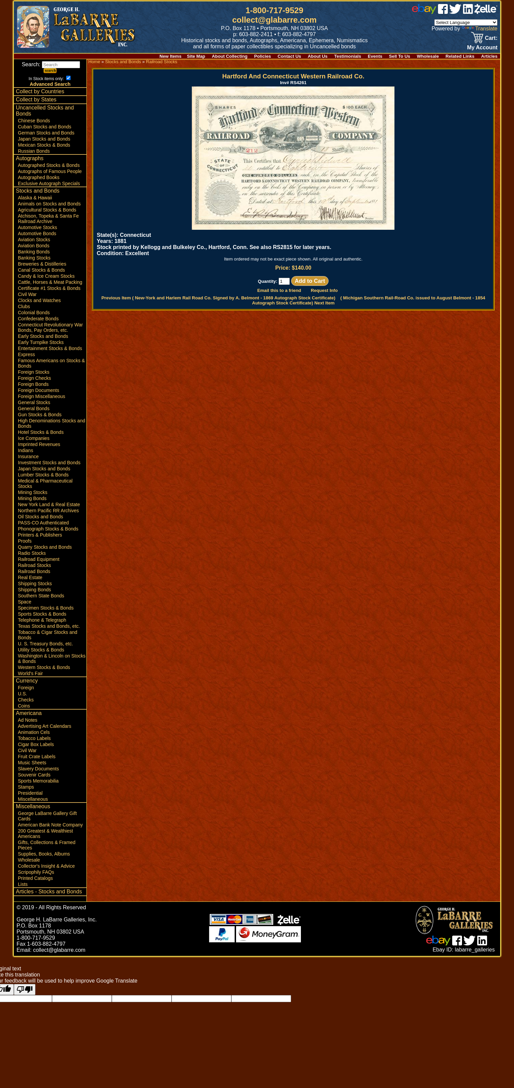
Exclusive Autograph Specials (49, 183)
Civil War (27, 294)
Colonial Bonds (34, 312)
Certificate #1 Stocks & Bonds (49, 288)
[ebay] (424, 12)
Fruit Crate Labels (36, 756)
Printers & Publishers (40, 535)
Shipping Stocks (35, 583)
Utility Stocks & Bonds (41, 649)
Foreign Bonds (33, 384)
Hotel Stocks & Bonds (40, 432)
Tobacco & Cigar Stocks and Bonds (47, 634)
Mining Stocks (32, 492)
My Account (482, 47)
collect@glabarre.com (274, 19)
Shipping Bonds (34, 589)
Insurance (28, 456)
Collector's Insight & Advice (46, 866)
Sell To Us (399, 56)
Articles (489, 56)
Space (24, 601)
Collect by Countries (40, 91)
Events (375, 56)
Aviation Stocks (34, 239)
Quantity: (274, 281)
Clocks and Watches (39, 300)
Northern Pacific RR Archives (48, 510)
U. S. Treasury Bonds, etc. (45, 643)
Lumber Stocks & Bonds (43, 474)
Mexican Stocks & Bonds (44, 145)
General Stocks (34, 402)
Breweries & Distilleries (42, 264)
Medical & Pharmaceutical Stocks (45, 483)
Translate (479, 28)
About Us (318, 56)
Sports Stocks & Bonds (42, 614)
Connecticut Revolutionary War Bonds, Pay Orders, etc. (50, 327)
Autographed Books (38, 177)
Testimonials (347, 56)
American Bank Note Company (50, 824)
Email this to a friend (279, 290)
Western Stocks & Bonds (44, 667)
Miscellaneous (33, 799)
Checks (26, 699)
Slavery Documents (38, 768)
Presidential (30, 793)
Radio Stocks (32, 553)
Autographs (30, 158)
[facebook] (443, 12)
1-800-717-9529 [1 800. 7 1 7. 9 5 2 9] (274, 10)
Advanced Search (50, 84)
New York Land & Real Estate (49, 504)
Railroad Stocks (34, 565)
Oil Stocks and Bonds (40, 516)
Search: (51, 64)
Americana (29, 713)
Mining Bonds (32, 498)
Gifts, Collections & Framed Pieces (46, 845)
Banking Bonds (34, 251)
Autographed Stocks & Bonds (49, 165)
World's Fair (30, 673)
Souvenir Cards (34, 774)
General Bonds (33, 408)
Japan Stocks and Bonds (44, 139)
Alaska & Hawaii (35, 197)
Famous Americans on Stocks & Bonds (51, 363)
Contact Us (289, 56)
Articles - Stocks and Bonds (49, 891)
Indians (25, 450)
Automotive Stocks (37, 227)
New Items (170, 56)
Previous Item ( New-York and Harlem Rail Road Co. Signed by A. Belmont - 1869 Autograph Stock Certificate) (218, 297)
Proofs (24, 541)
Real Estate (30, 577)
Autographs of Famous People (50, 171)
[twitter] (455, 12)
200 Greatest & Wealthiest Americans (45, 833)
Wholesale (428, 56)
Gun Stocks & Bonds (39, 414)
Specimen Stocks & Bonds (46, 608)
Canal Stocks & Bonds (41, 270)
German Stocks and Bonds (46, 132)
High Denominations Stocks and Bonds (51, 423)
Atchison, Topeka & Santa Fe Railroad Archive (48, 218)
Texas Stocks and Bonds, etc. (49, 626)
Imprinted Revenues (39, 444)
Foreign (26, 687)
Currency (27, 681)
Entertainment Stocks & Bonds (50, 348)
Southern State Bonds (41, 595)
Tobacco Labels (34, 738)
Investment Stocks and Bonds (49, 462)
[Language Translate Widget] (465, 22)
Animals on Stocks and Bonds (49, 203)
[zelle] (485, 12)
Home (94, 61)
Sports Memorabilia (38, 781)
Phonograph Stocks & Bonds (48, 528)
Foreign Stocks (33, 372)
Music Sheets (32, 762)
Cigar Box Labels (36, 744)
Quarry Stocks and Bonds (45, 547)
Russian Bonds (34, 151)
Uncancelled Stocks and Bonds (45, 111)
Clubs (24, 306)
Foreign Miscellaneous (41, 396)
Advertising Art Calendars (44, 726)
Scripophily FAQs (36, 872)
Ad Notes (27, 720)
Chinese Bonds (34, 120)
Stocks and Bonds (37, 191)
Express (26, 354)
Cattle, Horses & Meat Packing (50, 282)
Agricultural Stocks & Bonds (47, 210)
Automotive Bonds (37, 233)
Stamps (26, 787)
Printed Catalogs (35, 878)
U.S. (22, 693)
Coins (24, 706)
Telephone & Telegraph (42, 620)
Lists (23, 884)
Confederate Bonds (38, 318)
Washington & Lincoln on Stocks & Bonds (51, 658)
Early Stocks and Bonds (43, 336)
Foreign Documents (38, 390)
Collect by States (36, 99)
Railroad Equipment (38, 559)
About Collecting (230, 56)
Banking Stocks (34, 258)
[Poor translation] (24, 989)
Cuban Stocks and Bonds (44, 126)
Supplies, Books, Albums (44, 854)
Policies (262, 56)
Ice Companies (33, 438)
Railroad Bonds (34, 571)
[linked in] (468, 12)
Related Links (459, 56)
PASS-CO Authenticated (43, 522)
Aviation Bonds (33, 245)
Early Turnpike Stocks (40, 342)
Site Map (196, 56)
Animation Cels (34, 732)
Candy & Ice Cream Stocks (46, 276)
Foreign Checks (34, 378)
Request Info (324, 290)
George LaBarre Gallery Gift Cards (47, 816)
